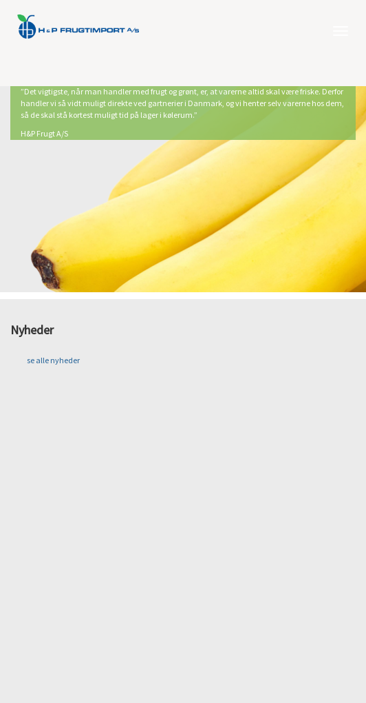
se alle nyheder (53, 360)
